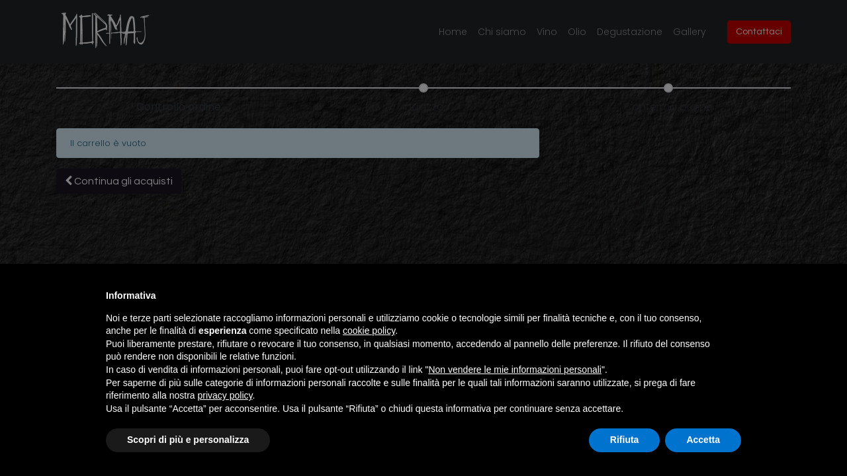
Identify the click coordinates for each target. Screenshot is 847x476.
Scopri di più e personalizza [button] (188, 439)
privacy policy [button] (225, 395)
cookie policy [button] (369, 330)
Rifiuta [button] (624, 439)
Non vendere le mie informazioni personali (514, 369)
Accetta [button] (703, 439)
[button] (734, 295)
